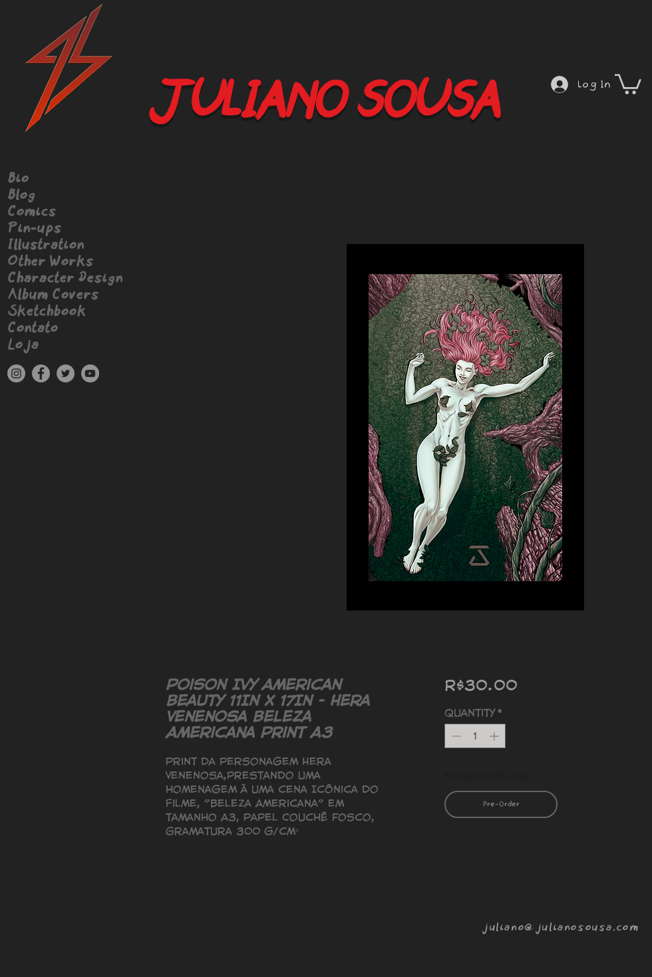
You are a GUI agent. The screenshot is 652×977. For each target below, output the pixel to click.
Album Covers (52, 295)
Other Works (50, 262)
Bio (18, 179)
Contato (32, 329)
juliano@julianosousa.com (560, 927)
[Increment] (495, 736)
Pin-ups (34, 229)
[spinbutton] (475, 736)
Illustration (45, 245)
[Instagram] (16, 373)
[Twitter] (66, 373)
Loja (23, 345)
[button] (628, 83)
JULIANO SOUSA (319, 101)
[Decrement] (454, 736)
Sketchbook (46, 312)
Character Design (64, 279)
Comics (31, 212)
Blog (21, 196)
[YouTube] (90, 373)
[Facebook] (41, 373)
